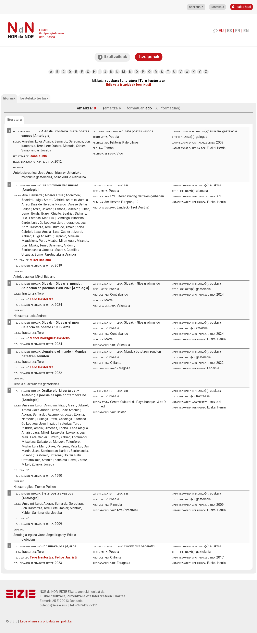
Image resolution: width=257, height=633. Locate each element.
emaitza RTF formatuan (124, 108)
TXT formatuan (166, 108)
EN (246, 30)
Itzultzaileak (112, 57)
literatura (14, 120)
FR (237, 30)
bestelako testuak (34, 98)
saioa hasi (241, 7)
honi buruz (196, 7)
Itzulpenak (148, 56)
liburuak (9, 98)
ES (229, 30)
